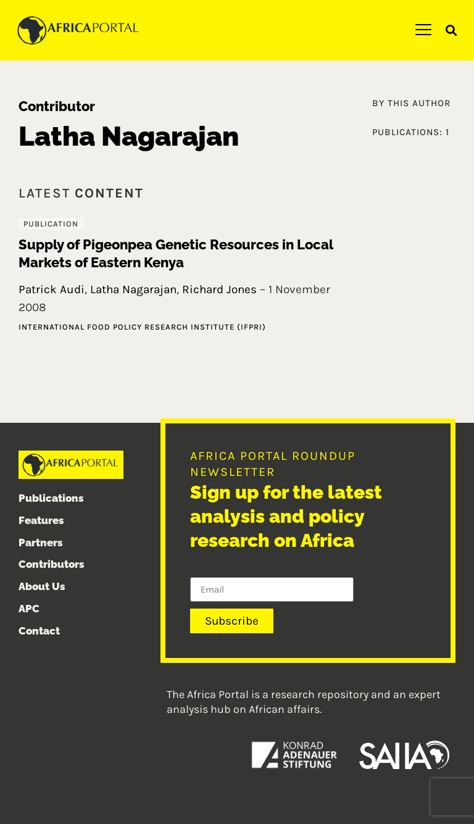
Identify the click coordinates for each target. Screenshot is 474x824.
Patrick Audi (52, 289)
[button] (451, 30)
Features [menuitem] (41, 520)
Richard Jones (219, 289)
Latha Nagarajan (133, 289)
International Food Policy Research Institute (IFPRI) (142, 326)
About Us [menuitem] (42, 586)
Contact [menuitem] (39, 631)
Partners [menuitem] (41, 542)
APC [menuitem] (29, 608)
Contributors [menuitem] (52, 564)
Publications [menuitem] (51, 498)
